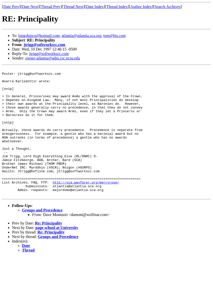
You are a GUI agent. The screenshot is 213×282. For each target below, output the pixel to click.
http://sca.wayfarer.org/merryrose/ (86, 205)
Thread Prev (50, 6)
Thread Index (117, 6)
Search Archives (167, 6)
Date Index (95, 6)
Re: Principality (48, 248)
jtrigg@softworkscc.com (44, 44)
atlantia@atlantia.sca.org (81, 36)
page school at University (57, 253)
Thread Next (73, 6)
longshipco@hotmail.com (39, 36)
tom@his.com (114, 36)
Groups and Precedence (42, 236)
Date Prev (11, 6)
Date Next (30, 6)
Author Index (141, 6)
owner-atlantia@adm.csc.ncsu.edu (52, 58)
